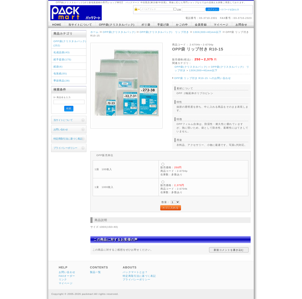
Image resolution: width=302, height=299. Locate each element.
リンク (63, 279)
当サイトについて (80, 24)
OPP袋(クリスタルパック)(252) (69, 43)
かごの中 (182, 24)
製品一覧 (95, 272)
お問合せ (241, 24)
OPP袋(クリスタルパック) (116, 24)
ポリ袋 (145, 24)
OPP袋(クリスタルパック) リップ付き (164, 32)
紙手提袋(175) (62, 59)
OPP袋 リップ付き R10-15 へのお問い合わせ (202, 78)
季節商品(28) (61, 80)
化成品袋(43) (61, 52)
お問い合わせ (60, 129)
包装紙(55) (60, 73)
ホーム (94, 32)
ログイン (212, 9)
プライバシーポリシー (65, 147)
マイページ (221, 24)
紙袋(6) (58, 66)
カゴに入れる (170, 207)
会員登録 (201, 24)
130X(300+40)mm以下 (207, 32)
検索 (68, 108)
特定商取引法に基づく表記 (67, 138)
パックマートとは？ (135, 272)
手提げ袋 (163, 24)
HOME (56, 24)
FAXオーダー (67, 275)
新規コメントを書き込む (229, 250)
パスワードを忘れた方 (229, 9)
